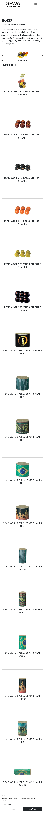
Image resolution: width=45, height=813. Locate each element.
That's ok (32, 809)
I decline (12, 809)
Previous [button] (2, 55)
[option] (22, 55)
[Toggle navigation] (36, 4)
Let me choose (7, 804)
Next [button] (42, 55)
